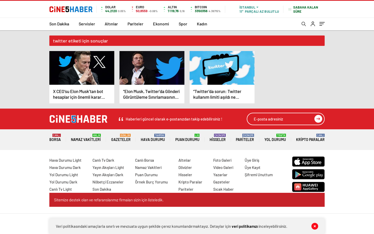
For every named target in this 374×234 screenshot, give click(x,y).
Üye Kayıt (253, 167)
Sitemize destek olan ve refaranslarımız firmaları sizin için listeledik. (109, 199)
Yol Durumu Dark (63, 182)
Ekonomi (161, 23)
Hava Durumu (153, 138)
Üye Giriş (252, 160)
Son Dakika (59, 23)
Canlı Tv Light (60, 189)
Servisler (87, 23)
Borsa (55, 138)
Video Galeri (223, 167)
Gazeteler (121, 138)
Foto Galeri (222, 160)
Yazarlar (220, 174)
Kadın (202, 23)
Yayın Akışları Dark (107, 174)
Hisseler (218, 138)
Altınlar (111, 23)
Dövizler (185, 167)
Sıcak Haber (223, 189)
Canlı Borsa (144, 160)
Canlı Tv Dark (103, 160)
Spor (183, 23)
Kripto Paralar (310, 138)
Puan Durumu (187, 138)
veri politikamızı (245, 226)
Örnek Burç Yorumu (151, 182)
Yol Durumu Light (63, 174)
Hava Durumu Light (65, 160)
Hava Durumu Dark (65, 167)
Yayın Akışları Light (108, 167)
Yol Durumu (275, 138)
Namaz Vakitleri (86, 138)
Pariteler (135, 23)
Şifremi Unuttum (259, 174)
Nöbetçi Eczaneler (108, 182)
